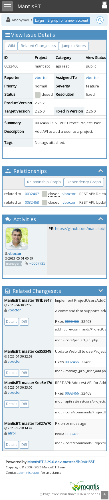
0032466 (72, 321)
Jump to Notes (74, 45)
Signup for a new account (68, 20)
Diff (24, 321)
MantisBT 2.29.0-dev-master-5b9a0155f (60, 461)
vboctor (41, 77)
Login (39, 20)
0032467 (32, 193)
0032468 (32, 202)
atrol (12, 433)
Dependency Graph (84, 181)
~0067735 (37, 263)
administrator (29, 472)
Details (11, 321)
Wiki (11, 45)
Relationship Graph (44, 181)
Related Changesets (38, 45)
